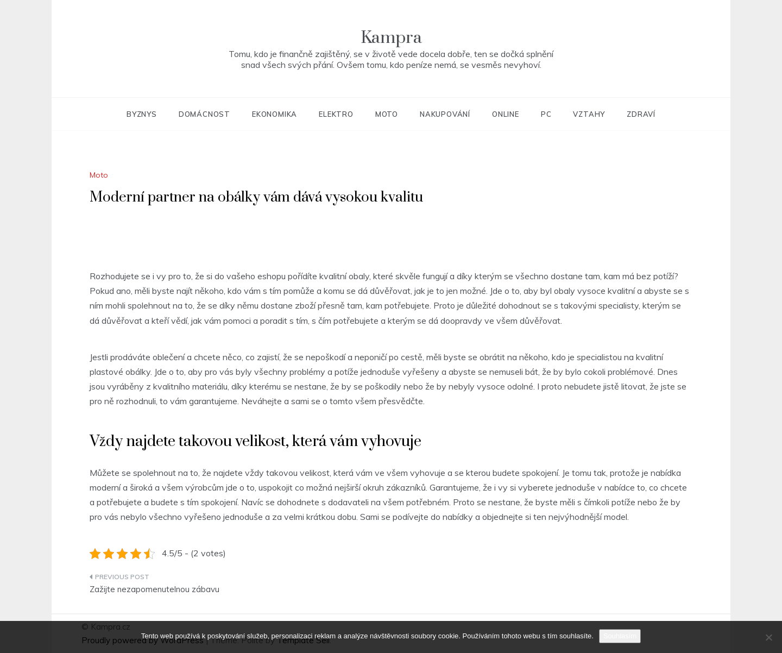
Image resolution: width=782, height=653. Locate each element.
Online (505, 114)
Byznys (142, 114)
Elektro (336, 114)
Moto (386, 114)
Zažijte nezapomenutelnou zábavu (154, 589)
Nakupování (445, 114)
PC (546, 114)
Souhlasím (619, 636)
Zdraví (641, 114)
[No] (768, 637)
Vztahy (589, 114)
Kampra (391, 37)
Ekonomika (274, 114)
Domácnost (204, 114)
